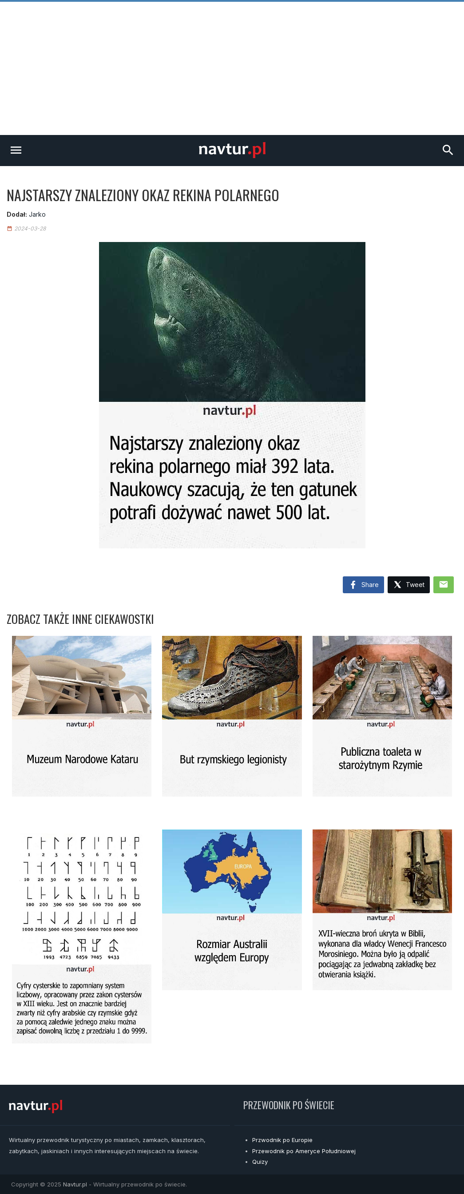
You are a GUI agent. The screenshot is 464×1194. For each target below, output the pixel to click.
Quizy (260, 1161)
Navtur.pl (75, 1184)
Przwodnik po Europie (282, 1139)
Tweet (408, 585)
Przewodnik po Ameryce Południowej (304, 1150)
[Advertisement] (232, 68)
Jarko (37, 214)
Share (363, 585)
